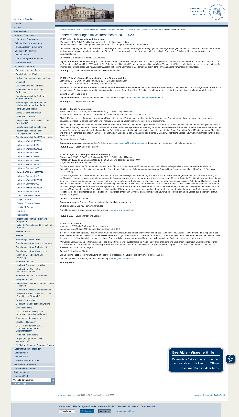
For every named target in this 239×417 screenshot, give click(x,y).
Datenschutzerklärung (126, 411)
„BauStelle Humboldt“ (26, 322)
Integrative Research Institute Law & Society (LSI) (33, 121)
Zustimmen (87, 411)
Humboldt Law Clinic (25, 261)
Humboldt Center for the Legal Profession (30, 90)
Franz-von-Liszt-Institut (26, 109)
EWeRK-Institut (23, 231)
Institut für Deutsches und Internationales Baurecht (35, 226)
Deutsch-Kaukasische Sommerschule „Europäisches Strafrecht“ (33, 294)
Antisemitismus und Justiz (28, 70)
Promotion (18, 27)
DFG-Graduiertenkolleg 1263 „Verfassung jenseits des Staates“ (31, 312)
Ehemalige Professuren (26, 51)
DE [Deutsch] (14, 383)
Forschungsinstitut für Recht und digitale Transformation (29, 132)
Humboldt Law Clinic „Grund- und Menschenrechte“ (29, 270)
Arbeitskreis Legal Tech (27, 74)
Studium (17, 23)
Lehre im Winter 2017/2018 (29, 187)
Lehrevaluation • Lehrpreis (27, 360)
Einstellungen (67, 411)
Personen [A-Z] (21, 376)
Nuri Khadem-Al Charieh (28, 195)
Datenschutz (208, 395)
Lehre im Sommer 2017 (28, 191)
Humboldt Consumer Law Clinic (30, 265)
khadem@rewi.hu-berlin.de (121, 210)
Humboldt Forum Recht (27, 335)
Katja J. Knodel (24, 199)
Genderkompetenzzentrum (28, 318)
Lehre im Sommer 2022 (28, 152)
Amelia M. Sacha (25, 207)
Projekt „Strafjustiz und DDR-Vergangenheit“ (29, 339)
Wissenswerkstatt (24, 307)
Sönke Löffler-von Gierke (28, 203)
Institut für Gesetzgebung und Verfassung (29, 256)
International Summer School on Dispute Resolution (35, 284)
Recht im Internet (22, 372)
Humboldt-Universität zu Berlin (71, 29)
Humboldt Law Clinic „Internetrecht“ (32, 275)
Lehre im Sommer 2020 (28, 168)
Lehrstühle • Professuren (26, 39)
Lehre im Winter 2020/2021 (29, 164)
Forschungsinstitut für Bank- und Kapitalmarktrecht (31, 97)
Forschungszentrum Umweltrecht (31, 251)
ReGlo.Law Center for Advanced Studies (35, 345)
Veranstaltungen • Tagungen (28, 349)
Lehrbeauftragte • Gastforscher (29, 58)
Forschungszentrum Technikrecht (31, 247)
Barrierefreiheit (219, 395)
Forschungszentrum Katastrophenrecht (34, 243)
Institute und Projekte (24, 66)
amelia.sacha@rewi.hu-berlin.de (129, 143)
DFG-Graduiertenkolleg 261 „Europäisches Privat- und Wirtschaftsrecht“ (29, 328)
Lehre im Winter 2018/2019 (29, 180)
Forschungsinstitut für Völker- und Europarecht (31, 220)
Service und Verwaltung (25, 364)
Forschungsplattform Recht (28, 239)
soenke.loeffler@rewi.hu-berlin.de (147, 97)
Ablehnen (104, 411)
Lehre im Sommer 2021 (28, 160)
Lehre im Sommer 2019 (28, 176)
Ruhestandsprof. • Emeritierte (28, 47)
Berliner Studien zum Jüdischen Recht (34, 78)
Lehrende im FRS (23, 62)
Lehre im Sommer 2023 (28, 145)
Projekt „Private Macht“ (26, 300)
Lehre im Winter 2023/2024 (29, 141)
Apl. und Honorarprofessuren (28, 43)
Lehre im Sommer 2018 (28, 184)
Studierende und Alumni (25, 368)
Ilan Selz (21, 211)
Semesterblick (21, 356)
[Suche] (53, 380)
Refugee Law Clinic (25, 279)
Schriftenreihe (21, 353)
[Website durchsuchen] (33, 380)
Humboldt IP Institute (25, 116)
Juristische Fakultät (23, 19)
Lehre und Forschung (24, 35)
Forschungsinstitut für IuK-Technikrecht (34, 137)
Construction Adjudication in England (33, 304)
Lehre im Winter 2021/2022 (29, 156)
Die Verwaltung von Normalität (30, 85)
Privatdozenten (22, 54)
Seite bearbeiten (64, 395)
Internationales (20, 31)
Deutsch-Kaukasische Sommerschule (33, 289)
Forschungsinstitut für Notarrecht (31, 127)
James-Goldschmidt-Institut (28, 112)
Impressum (198, 395)
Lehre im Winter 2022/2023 (29, 149)
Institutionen (22, 215)
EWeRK (19, 235)
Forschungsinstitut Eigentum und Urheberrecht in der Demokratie (31, 103)
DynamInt (20, 82)
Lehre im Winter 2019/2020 (30, 172)
